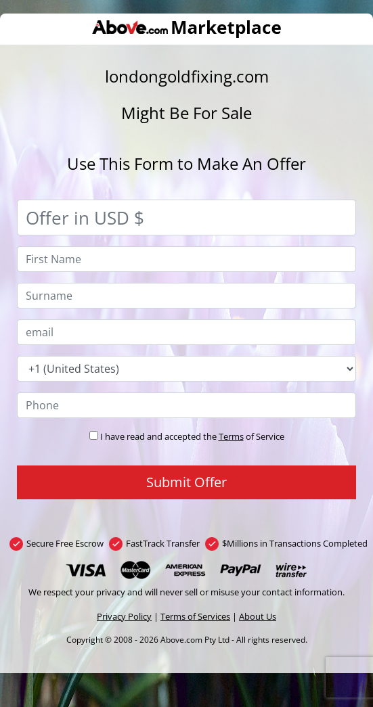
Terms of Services (195, 616)
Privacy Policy (124, 616)
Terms (231, 436)
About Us (257, 616)
